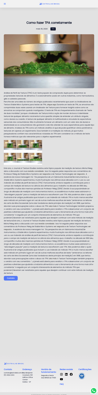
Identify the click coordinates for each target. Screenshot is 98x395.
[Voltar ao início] (50, 4)
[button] (5, 4)
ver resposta (44, 171)
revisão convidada (36, 168)
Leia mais (53, 203)
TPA (53, 29)
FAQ (62, 384)
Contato (11, 275)
